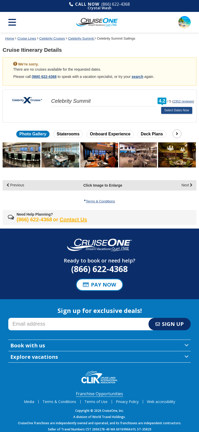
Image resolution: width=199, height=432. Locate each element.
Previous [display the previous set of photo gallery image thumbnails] (15, 185)
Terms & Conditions (99, 201)
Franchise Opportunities (99, 394)
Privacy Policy (127, 401)
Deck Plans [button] (152, 134)
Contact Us (73, 219)
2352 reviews (183, 101)
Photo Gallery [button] (32, 134)
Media (29, 401)
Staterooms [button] (68, 134)
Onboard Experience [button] (110, 134)
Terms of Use (96, 401)
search (137, 77)
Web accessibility (161, 401)
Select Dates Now (176, 110)
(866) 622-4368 (115, 4)
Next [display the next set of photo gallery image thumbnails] (187, 185)
